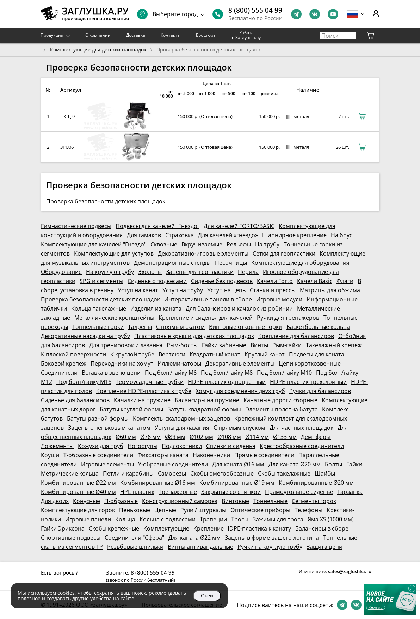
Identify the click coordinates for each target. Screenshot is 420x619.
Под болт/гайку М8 (227, 372)
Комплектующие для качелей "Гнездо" (93, 244)
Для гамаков (144, 235)
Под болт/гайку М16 (83, 382)
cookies (66, 592)
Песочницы (231, 262)
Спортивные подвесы (70, 537)
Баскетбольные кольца (318, 327)
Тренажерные (178, 492)
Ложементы (57, 446)
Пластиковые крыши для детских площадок (194, 336)
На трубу (267, 244)
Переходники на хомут (122, 363)
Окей (207, 595)
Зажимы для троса (278, 519)
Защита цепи (324, 547)
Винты (259, 345)
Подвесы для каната (316, 354)
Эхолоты (150, 272)
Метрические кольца (70, 473)
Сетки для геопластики (284, 253)
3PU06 (67, 147)
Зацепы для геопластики (200, 272)
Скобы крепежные (114, 528)
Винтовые (235, 501)
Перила (248, 272)
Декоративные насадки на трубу (85, 336)
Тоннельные (270, 501)
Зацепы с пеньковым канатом (109, 427)
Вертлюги (172, 354)
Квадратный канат (215, 354)
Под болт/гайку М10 (284, 372)
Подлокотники (182, 446)
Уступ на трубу (182, 290)
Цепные (165, 510)
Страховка (179, 235)
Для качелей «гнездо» (228, 235)
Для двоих (55, 501)
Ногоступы (143, 446)
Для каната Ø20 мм (294, 464)
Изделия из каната (155, 308)
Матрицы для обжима (330, 290)
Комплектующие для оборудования (300, 262)
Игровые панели (88, 519)
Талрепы (140, 327)
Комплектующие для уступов (114, 253)
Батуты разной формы (98, 418)
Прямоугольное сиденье (299, 492)
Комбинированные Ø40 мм (78, 492)
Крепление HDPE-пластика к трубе (143, 391)
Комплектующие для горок (78, 510)
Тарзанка (350, 492)
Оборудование (61, 272)
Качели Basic (314, 281)
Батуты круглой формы (131, 409)
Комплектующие (166, 528)
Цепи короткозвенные (310, 363)
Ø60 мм (126, 437)
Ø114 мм (257, 437)
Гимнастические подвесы (76, 226)
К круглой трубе (132, 354)
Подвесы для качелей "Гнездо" (157, 226)
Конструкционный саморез (179, 501)
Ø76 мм (150, 437)
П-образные (121, 501)
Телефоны (308, 510)
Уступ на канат (138, 290)
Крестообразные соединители (302, 446)
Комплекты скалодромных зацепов (181, 418)
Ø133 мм (285, 437)
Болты (333, 464)
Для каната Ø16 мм (238, 464)
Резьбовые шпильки (135, 547)
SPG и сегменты (101, 281)
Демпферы (316, 437)
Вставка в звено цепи (111, 372)
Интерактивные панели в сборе (208, 299)
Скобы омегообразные (222, 473)
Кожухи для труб (100, 446)
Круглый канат (265, 354)
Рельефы (239, 244)
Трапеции (213, 519)
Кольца (125, 519)
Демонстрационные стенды (172, 262)
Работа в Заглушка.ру (246, 35)
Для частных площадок (301, 427)
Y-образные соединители (173, 464)
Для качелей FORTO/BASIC (239, 226)
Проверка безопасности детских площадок (100, 299)
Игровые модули (279, 299)
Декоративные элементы (239, 363)
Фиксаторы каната (163, 455)
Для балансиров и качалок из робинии (239, 308)
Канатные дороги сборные (280, 400)
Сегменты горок (314, 501)
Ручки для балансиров (320, 391)
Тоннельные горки (98, 327)
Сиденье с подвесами (157, 281)
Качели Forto (275, 281)
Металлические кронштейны (114, 317)
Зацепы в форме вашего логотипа (272, 537)
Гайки (354, 464)
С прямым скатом (180, 327)
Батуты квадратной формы (204, 409)
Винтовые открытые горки (245, 327)
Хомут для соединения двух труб (240, 391)
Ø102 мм (201, 437)
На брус (341, 235)
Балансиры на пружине (207, 400)
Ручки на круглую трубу (269, 547)
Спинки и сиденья (230, 446)
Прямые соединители (264, 455)
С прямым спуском (239, 427)
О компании (98, 35)
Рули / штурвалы (203, 510)
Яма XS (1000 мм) (331, 519)
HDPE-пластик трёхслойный (308, 382)
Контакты (170, 35)
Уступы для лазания (182, 427)
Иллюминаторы (179, 363)
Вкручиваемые (201, 244)
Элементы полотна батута (282, 409)
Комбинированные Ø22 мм (78, 482)
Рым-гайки (287, 345)
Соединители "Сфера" (134, 537)
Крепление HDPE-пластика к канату (242, 528)
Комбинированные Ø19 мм (236, 482)
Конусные (86, 501)
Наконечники (211, 455)
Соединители (59, 372)
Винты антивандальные (200, 547)
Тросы (239, 519)
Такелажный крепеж (334, 345)
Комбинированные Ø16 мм (157, 482)
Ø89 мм (175, 437)
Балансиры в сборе (321, 528)
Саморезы (172, 473)
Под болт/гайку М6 (171, 372)
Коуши (50, 455)
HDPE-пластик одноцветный (227, 382)
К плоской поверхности (73, 354)
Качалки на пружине (142, 400)
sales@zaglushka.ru (349, 571)
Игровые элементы (107, 464)
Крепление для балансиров (296, 336)
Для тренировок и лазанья (125, 345)
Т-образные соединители (98, 455)
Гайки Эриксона (63, 528)
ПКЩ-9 (67, 116)
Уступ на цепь (226, 290)
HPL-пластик (137, 492)
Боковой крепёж (63, 363)
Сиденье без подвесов (222, 281)
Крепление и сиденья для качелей (206, 317)
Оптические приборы (260, 510)
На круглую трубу (110, 272)
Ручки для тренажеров (288, 317)
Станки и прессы (273, 290)
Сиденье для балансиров (75, 400)
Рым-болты (182, 345)
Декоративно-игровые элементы (203, 253)
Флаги (344, 281)
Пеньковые (134, 510)
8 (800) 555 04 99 (255, 10)
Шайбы (325, 473)
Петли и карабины (128, 473)
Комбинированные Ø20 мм (316, 482)
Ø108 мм (229, 437)
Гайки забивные (224, 345)
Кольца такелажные (98, 308)
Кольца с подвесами (168, 519)
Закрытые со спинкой (231, 492)
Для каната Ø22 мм (194, 537)
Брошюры (206, 35)
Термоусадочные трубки (150, 382)
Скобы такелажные (284, 473)
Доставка (135, 35)
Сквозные (163, 244)
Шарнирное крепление (294, 235)
